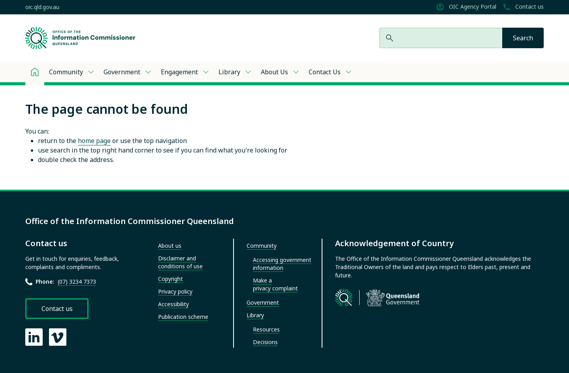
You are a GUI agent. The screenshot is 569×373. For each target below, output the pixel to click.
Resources (266, 329)
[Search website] (440, 38)
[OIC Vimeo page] (57, 337)
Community (66, 72)
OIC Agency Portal (466, 7)
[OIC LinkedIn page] (34, 337)
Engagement (179, 72)
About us (169, 245)
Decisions (265, 342)
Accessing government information (282, 263)
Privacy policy (175, 291)
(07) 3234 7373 (77, 281)
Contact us (523, 7)
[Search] (523, 38)
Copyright (170, 279)
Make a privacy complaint (275, 284)
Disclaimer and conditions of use (180, 262)
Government (122, 72)
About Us (274, 72)
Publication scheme (183, 316)
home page (94, 140)
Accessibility (173, 304)
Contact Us (325, 72)
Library (229, 72)
